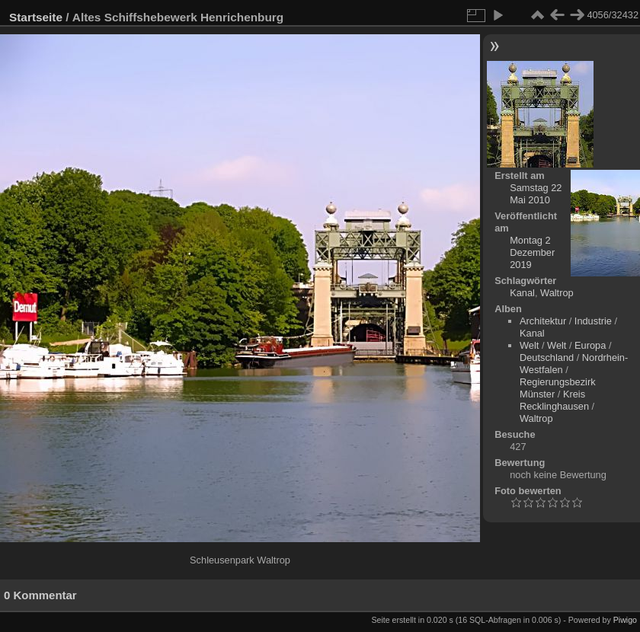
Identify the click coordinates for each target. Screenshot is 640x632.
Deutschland (547, 357)
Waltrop (557, 292)
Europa (590, 345)
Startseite (35, 17)
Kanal (522, 292)
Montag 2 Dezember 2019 (532, 252)
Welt (529, 345)
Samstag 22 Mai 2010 (536, 194)
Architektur (543, 321)
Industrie (593, 321)
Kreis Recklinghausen (554, 400)
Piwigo (625, 619)
